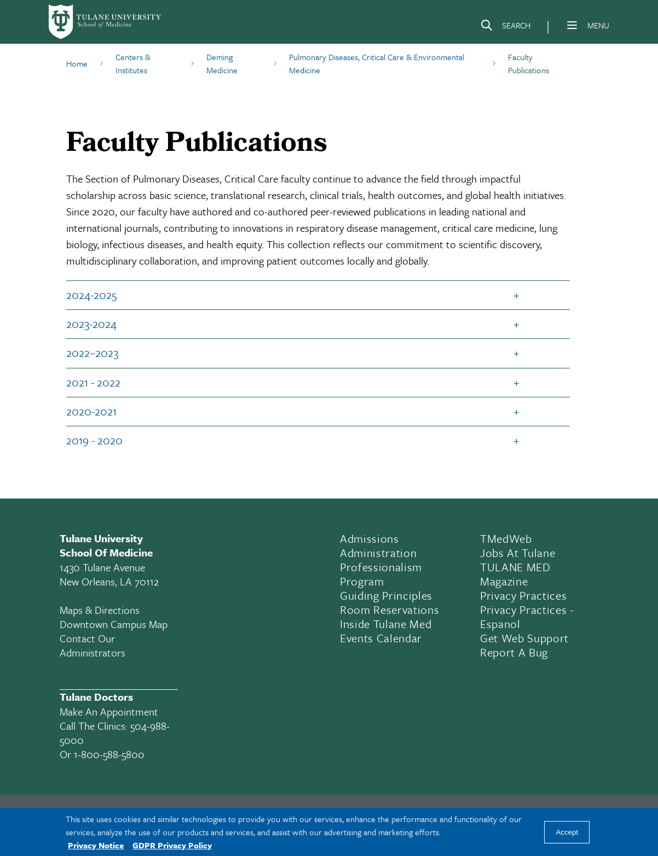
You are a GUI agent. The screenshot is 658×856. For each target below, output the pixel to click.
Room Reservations (389, 609)
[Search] (505, 27)
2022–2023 (92, 352)
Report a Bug (514, 652)
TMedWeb (506, 538)
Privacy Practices (523, 595)
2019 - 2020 (94, 440)
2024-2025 (91, 294)
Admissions (369, 538)
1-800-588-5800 (109, 754)
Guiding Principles (386, 595)
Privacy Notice (96, 845)
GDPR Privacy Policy (172, 845)
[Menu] (572, 25)
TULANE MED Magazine (515, 574)
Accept (567, 832)
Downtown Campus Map (114, 624)
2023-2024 (91, 323)
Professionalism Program (381, 574)
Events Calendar (381, 638)
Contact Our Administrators (92, 645)
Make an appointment (109, 711)
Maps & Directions (100, 609)
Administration (378, 552)
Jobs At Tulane (517, 552)
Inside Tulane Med (385, 623)
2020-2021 (91, 411)
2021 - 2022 (93, 382)
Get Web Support (524, 638)
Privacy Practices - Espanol (527, 616)
